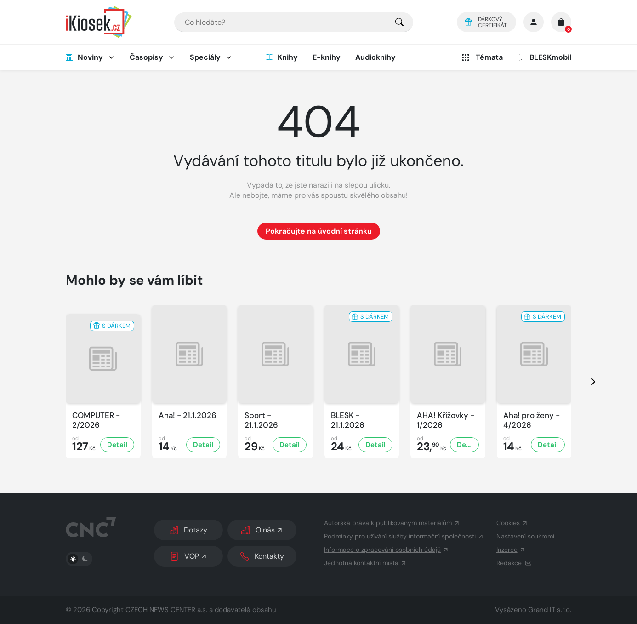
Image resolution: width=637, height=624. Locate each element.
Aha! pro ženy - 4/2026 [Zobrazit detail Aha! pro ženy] (531, 420)
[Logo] (99, 22)
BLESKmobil (544, 57)
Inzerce (511, 549)
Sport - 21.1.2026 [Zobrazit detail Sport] (261, 420)
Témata (481, 57)
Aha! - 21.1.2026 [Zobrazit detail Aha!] (187, 415)
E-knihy (327, 57)
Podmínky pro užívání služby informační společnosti (404, 536)
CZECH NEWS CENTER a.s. (166, 609)
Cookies (512, 523)
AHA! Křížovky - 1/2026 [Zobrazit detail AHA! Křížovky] (445, 420)
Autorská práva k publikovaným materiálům (392, 523)
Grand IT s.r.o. (549, 609)
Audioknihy (375, 57)
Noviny (84, 57)
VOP (188, 556)
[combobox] (293, 22)
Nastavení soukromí (525, 536)
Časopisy (146, 57)
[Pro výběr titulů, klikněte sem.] (399, 22)
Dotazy (188, 530)
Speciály (205, 57)
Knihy (282, 57)
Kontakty (262, 556)
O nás (262, 530)
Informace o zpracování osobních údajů (386, 549)
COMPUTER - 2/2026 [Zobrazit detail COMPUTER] (96, 420)
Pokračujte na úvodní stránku (319, 231)
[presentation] (585, 381)
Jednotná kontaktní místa (365, 563)
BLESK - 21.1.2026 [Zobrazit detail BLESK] (347, 420)
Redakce (513, 563)
